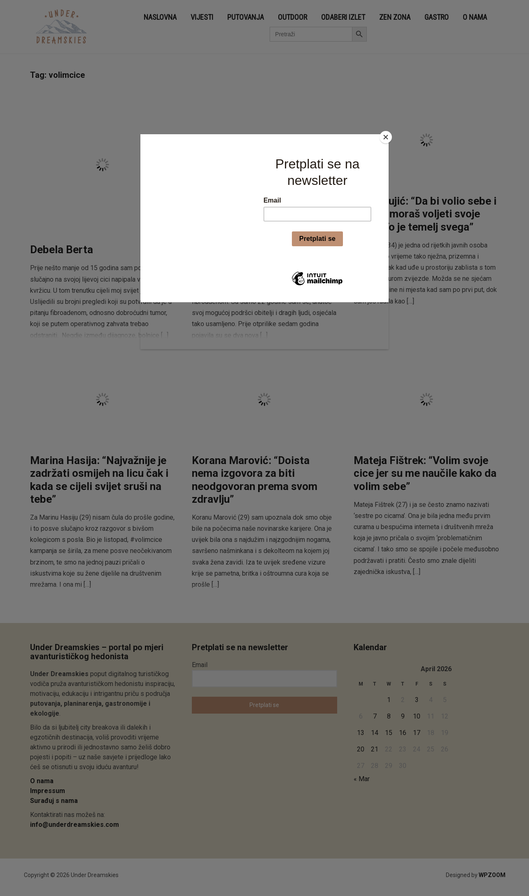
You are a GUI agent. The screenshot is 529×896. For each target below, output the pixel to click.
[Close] (386, 136)
